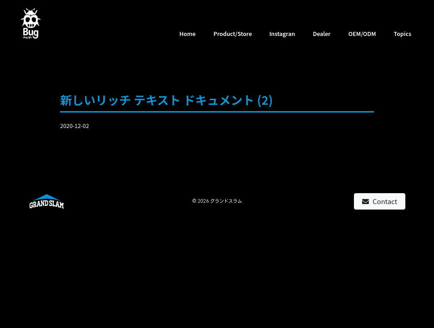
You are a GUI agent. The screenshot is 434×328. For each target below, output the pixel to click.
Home (187, 34)
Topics (402, 34)
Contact (379, 201)
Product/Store (232, 34)
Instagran (282, 34)
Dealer (322, 34)
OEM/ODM (362, 34)
